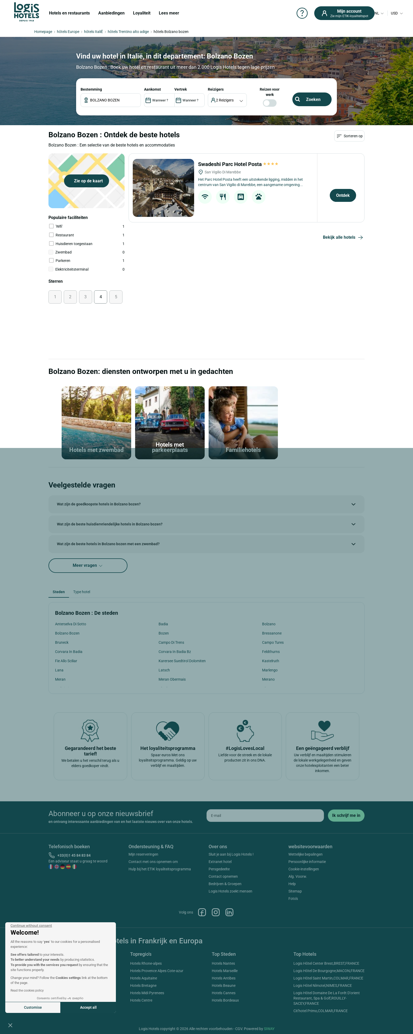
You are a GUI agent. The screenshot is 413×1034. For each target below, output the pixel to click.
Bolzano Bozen (67, 633)
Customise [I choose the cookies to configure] (33, 1007)
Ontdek (343, 195)
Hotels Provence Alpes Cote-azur (156, 971)
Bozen (164, 633)
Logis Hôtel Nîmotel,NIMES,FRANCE (322, 985)
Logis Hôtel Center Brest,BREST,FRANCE (326, 963)
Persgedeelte (219, 869)
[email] (265, 815)
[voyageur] (227, 100)
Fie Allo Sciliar (66, 661)
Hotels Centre (141, 1000)
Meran (60, 679)
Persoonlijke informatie (307, 862)
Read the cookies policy (27, 990)
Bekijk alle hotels (344, 238)
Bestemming (91, 89)
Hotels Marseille (225, 971)
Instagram (215, 912)
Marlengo (270, 670)
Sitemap (295, 891)
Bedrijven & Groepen (225, 884)
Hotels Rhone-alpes (146, 963)
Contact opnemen (223, 876)
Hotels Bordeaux (225, 1000)
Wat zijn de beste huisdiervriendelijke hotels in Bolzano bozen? (110, 524)
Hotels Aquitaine (143, 978)
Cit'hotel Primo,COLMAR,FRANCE (320, 1011)
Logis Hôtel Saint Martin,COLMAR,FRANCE (328, 978)
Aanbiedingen (111, 13)
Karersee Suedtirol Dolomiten (182, 661)
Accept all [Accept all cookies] (88, 1007)
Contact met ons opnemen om (153, 862)
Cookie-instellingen (303, 869)
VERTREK (180, 89)
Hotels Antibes (223, 978)
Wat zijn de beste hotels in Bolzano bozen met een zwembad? (108, 544)
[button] (10, 1025)
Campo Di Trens (171, 642)
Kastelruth (270, 661)
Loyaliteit (141, 13)
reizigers (216, 89)
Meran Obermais (172, 679)
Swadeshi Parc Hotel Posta (238, 164)
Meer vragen (88, 565)
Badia (163, 624)
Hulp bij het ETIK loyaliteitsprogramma (160, 869)
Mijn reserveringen (143, 854)
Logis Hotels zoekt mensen (230, 891)
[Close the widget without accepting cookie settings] (31, 925)
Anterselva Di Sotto (70, 624)
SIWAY (269, 1029)
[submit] (346, 815)
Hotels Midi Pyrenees (147, 993)
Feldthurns (271, 652)
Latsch (164, 670)
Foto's (293, 898)
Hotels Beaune (223, 985)
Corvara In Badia (68, 652)
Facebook (202, 912)
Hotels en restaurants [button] (69, 13)
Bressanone (272, 633)
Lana (59, 670)
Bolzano (269, 624)
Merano (268, 679)
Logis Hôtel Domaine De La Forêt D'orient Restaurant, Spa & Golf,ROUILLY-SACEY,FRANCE (326, 998)
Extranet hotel (220, 862)
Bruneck (61, 642)
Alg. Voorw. (297, 876)
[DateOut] (189, 100)
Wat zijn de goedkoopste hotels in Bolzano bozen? (99, 504)
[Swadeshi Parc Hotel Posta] (163, 188)
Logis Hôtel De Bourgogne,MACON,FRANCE (329, 971)
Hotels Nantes (223, 963)
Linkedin (229, 912)
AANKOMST (152, 89)
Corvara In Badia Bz (175, 652)
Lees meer (169, 13)
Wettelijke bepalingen (305, 854)
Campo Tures (273, 642)
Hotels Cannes (223, 993)
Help (292, 884)
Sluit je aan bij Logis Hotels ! (231, 854)
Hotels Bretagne (143, 985)
